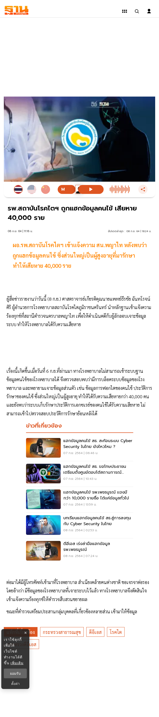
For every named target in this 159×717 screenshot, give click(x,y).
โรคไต (116, 632)
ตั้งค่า (15, 684)
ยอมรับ (15, 673)
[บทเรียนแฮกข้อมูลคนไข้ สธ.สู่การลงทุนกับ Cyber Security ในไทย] (79, 525)
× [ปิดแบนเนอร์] (25, 633)
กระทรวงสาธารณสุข (62, 632)
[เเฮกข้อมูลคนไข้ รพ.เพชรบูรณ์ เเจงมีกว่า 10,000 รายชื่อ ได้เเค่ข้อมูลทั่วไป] (79, 499)
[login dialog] (149, 11)
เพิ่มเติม (16, 663)
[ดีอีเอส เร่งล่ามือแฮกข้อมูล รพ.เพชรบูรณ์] (79, 551)
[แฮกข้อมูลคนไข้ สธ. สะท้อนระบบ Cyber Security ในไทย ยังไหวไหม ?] (79, 448)
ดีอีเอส (95, 632)
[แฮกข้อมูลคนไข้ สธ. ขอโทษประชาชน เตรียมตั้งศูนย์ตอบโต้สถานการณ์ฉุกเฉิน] (79, 474)
